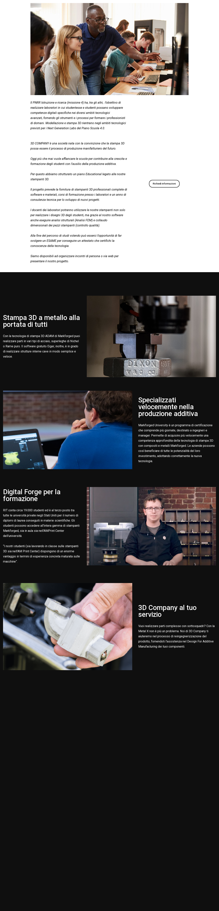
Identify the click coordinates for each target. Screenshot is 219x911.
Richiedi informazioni (164, 183)
